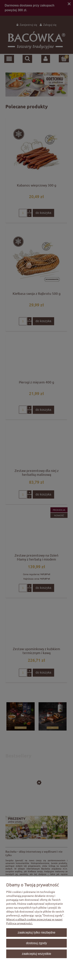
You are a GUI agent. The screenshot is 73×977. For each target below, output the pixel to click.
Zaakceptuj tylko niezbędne (36, 932)
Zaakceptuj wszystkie (36, 953)
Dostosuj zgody (36, 943)
